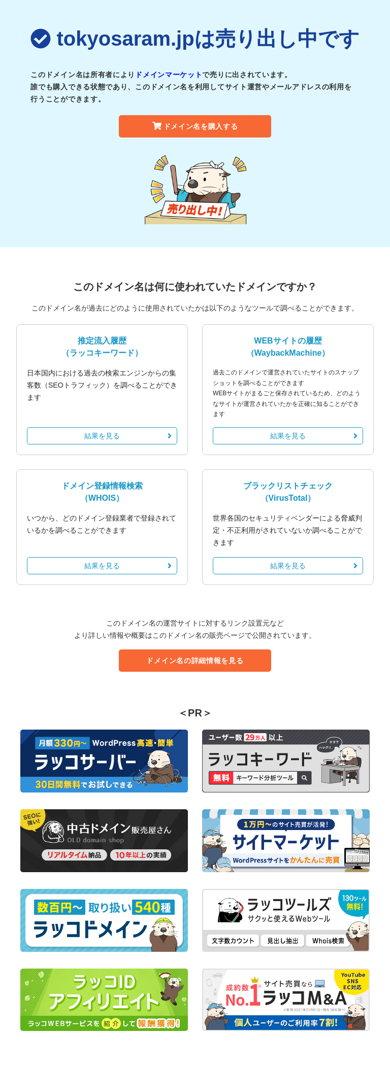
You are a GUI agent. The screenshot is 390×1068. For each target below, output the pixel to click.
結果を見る (128, 436)
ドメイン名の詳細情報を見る (194, 661)
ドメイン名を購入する (195, 126)
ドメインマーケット (168, 75)
